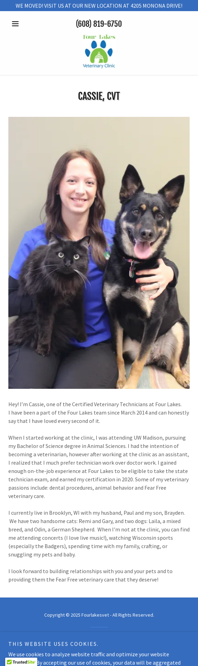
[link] (99, 51)
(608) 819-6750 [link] (99, 24)
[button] (21, 24)
